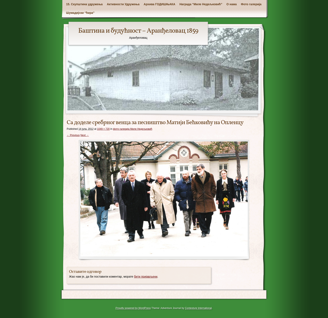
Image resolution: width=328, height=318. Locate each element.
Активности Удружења (123, 4)
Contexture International (198, 308)
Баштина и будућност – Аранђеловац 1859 (138, 31)
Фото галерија (251, 4)
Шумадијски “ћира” (80, 12)
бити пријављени (146, 276)
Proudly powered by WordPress (133, 308)
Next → (84, 135)
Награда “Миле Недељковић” (200, 4)
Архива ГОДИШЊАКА (159, 4)
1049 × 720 (103, 128)
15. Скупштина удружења (84, 4)
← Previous (73, 135)
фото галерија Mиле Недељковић (132, 128)
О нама (232, 4)
